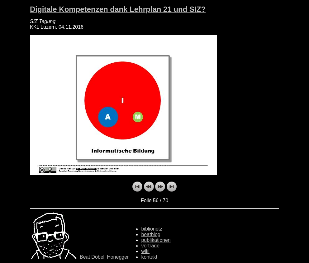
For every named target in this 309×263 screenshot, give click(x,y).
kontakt (149, 257)
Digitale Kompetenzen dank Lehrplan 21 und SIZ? (118, 9)
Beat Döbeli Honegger (104, 257)
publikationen (155, 240)
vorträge (150, 245)
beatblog (150, 234)
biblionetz (151, 228)
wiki (145, 251)
